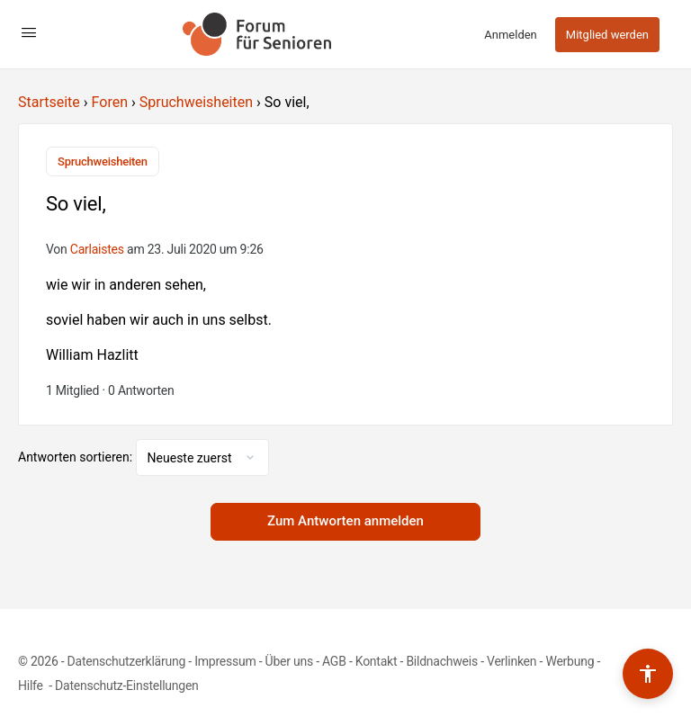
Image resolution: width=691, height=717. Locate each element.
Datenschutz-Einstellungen (127, 685)
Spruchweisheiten (196, 102)
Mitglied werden (607, 34)
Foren (110, 102)
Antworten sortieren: (77, 457)
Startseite (49, 102)
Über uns (289, 661)
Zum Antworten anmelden (345, 521)
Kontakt (376, 661)
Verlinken (511, 661)
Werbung (569, 661)
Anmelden (510, 34)
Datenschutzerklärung (126, 661)
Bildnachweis (442, 661)
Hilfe (32, 685)
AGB (334, 661)
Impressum (225, 661)
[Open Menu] (29, 32)
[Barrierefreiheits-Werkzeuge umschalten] (648, 674)
